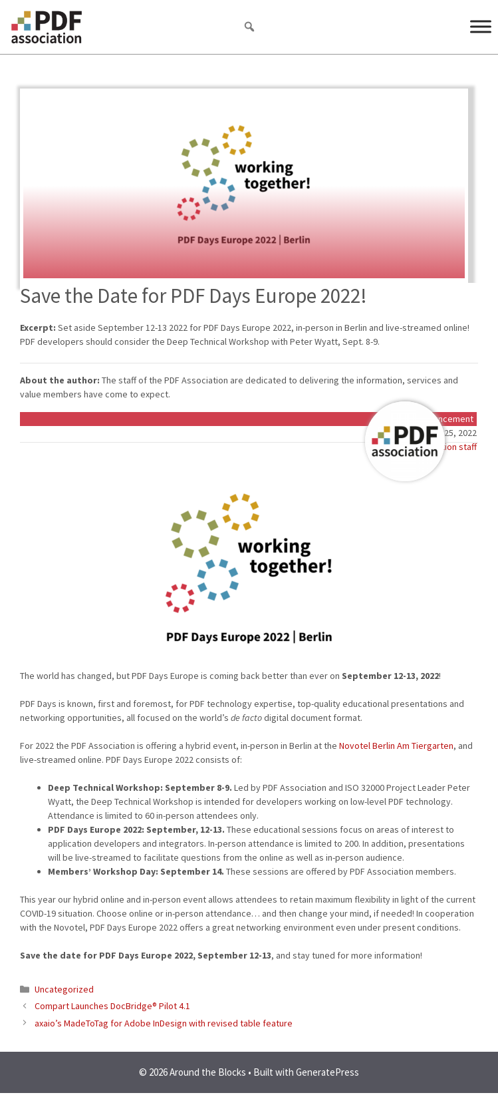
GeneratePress (327, 1072)
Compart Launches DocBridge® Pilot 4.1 (112, 1006)
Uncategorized (64, 989)
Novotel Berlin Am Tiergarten (396, 746)
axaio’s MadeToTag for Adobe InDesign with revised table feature (164, 1023)
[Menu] (480, 26)
